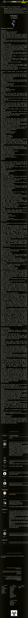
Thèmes (9, 6)
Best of (11, 592)
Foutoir (3, 592)
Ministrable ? (14, 15)
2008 (19, 6)
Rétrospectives (13, 596)
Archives (12, 594)
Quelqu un (14, 18)
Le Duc (5, 440)
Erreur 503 (4, 593)
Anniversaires (13, 595)
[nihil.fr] (11, 601)
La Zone (14, 2)
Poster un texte (13, 586)
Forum (3, 589)
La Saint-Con (4, 588)
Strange (5, 470)
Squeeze (12, 604)
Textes (14, 585)
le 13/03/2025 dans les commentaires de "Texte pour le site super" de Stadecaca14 (13, 579)
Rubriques (12, 588)
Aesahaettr (5, 489)
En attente (12, 587)
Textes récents (21, 586)
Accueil (5, 585)
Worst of (12, 593)
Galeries (3, 590)
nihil (5, 457)
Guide (3, 586)
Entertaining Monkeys (12, 603)
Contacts (4, 587)
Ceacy (4, 499)
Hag (5, 479)
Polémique (14, 6)
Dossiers (12, 589)
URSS (19, 587)
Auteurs (11, 597)
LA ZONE (3, 6)
